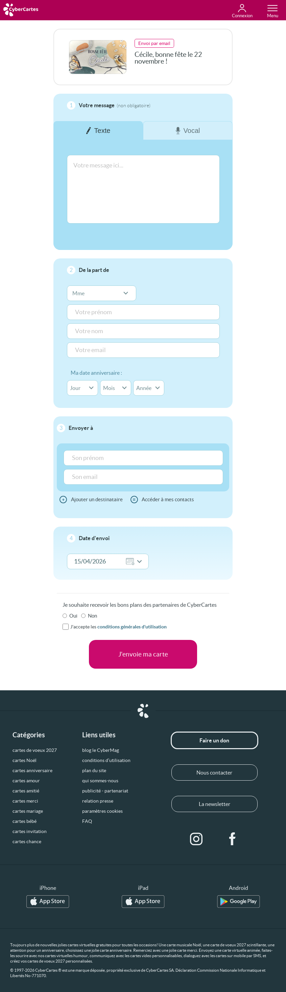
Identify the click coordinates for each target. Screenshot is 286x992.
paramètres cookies (102, 811)
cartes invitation (30, 831)
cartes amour (26, 780)
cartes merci (25, 801)
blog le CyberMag (100, 750)
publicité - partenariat (105, 790)
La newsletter (214, 804)
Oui (73, 616)
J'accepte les (118, 626)
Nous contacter (214, 772)
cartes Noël (25, 760)
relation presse (97, 801)
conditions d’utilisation (106, 760)
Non (92, 616)
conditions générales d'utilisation (132, 626)
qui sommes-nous (100, 780)
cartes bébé (25, 821)
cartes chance (27, 841)
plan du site (94, 770)
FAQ (87, 821)
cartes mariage (28, 811)
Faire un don (214, 740)
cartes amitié (26, 790)
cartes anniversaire (32, 770)
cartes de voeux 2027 (35, 750)
